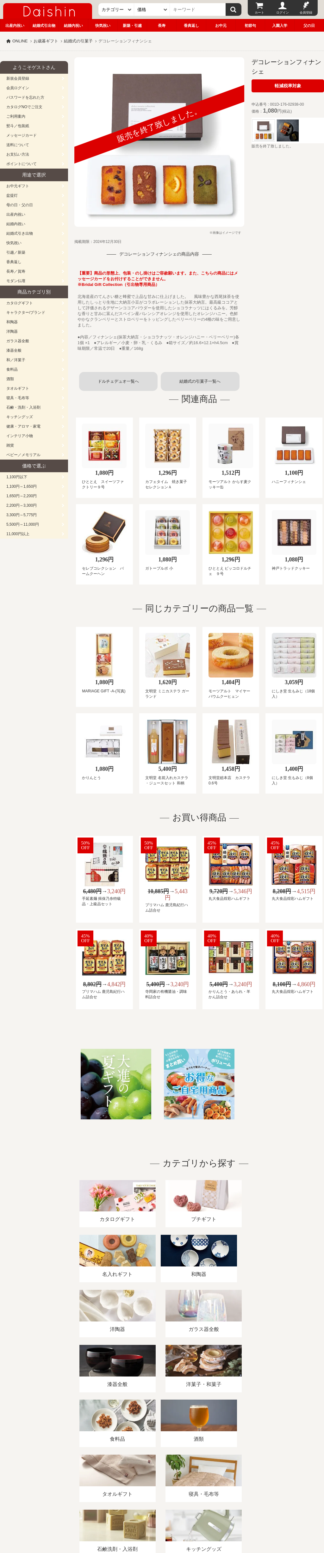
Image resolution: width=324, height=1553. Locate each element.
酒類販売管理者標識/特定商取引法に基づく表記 (112, 1480)
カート (259, 12)
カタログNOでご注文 (24, 107)
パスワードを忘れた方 (25, 97)
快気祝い (102, 25)
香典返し (191, 25)
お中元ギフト (17, 186)
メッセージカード (21, 135)
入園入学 (279, 25)
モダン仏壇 (15, 281)
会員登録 (306, 12)
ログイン (282, 12)
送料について (17, 145)
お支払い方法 (17, 154)
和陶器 (12, 322)
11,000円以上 (17, 534)
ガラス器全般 (17, 341)
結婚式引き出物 (19, 233)
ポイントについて (21, 164)
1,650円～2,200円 (21, 496)
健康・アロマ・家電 (23, 426)
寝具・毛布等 (17, 398)
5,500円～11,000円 (22, 524)
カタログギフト (19, 303)
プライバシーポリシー (186, 1480)
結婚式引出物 (44, 25)
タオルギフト (17, 388)
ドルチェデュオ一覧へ (118, 381)
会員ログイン (17, 88)
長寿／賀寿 (15, 271)
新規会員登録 (17, 78)
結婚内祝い (73, 25)
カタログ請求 (229, 1480)
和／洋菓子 (15, 360)
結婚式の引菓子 (78, 41)
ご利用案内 (15, 116)
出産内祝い (14, 25)
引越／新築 (15, 252)
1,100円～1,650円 (21, 486)
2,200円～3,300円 (21, 505)
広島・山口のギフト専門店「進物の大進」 (162, 1514)
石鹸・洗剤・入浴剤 (23, 407)
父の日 (309, 25)
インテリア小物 (19, 436)
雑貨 (10, 445)
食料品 (12, 369)
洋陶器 (12, 331)
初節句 (250, 25)
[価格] (152, 9)
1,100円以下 (16, 477)
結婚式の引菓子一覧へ (200, 381)
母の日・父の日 (19, 205)
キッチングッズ (19, 417)
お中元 (221, 25)
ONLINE (20, 41)
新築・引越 (132, 25)
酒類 (10, 379)
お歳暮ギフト (46, 41)
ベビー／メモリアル (23, 455)
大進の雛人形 (162, 1522)
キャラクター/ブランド (25, 312)
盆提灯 (12, 195)
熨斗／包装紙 (17, 126)
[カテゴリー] (116, 9)
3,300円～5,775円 (21, 515)
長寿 (161, 25)
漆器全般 (14, 350)
